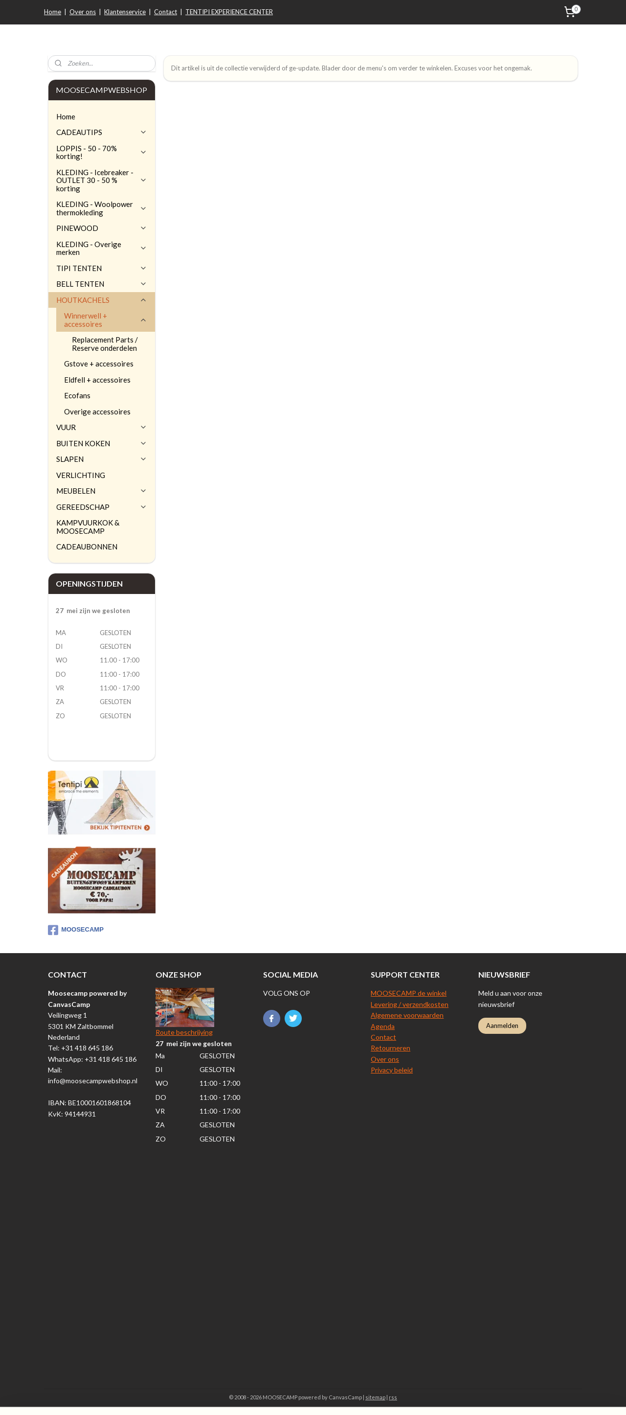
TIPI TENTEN (101, 268)
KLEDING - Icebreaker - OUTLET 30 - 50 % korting (101, 180)
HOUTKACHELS (101, 300)
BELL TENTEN (101, 283)
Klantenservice (125, 12)
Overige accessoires (97, 411)
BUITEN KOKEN (101, 443)
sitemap (375, 1397)
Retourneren (390, 1048)
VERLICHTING (80, 475)
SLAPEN (101, 459)
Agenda (383, 1026)
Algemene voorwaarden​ (407, 1015)
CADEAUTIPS (101, 132)
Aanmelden (502, 1025)
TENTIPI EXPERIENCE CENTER (229, 12)
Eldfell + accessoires (97, 379)
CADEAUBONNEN (86, 546)
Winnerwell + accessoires (105, 319)
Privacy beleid (392, 1070)
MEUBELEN (101, 490)
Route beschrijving (184, 1032)
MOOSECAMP (76, 930)
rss (393, 1397)
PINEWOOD (101, 228)
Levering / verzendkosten (409, 1004)
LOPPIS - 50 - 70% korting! (101, 152)
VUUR (101, 427)
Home (52, 12)
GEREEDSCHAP (101, 506)
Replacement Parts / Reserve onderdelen (105, 343)
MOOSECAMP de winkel (409, 993)
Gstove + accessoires (99, 363)
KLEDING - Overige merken (101, 248)
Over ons (82, 12)
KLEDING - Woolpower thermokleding (101, 208)
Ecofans (77, 395)
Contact (165, 12)
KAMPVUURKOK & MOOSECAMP (87, 526)
